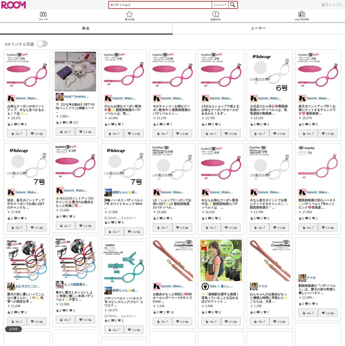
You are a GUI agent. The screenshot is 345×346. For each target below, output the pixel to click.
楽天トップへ (332, 5)
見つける (129, 16)
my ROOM (302, 16)
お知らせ (216, 16)
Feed (43, 16)
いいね (39, 133)
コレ (19, 133)
